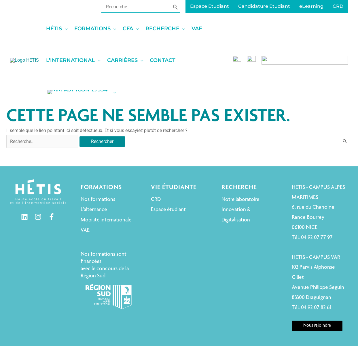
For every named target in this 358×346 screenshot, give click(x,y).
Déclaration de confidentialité (272, 321)
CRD (156, 168)
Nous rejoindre (317, 294)
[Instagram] (38, 185)
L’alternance (94, 178)
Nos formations (98, 168)
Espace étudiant (168, 178)
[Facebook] (51, 185)
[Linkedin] (24, 185)
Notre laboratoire (240, 168)
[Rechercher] (175, 6)
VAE (85, 199)
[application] (99, 28)
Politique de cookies (215, 321)
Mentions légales (171, 321)
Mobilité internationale (106, 188)
